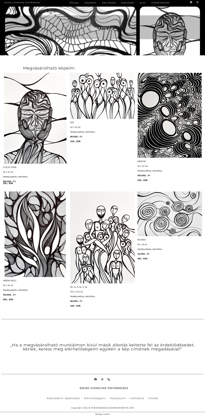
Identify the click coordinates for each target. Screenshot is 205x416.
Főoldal (153, 398)
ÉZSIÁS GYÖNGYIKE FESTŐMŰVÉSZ (22, 2)
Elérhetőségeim (94, 398)
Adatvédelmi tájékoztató (63, 398)
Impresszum (118, 398)
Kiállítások (137, 398)
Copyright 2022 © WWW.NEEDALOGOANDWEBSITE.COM (102, 408)
